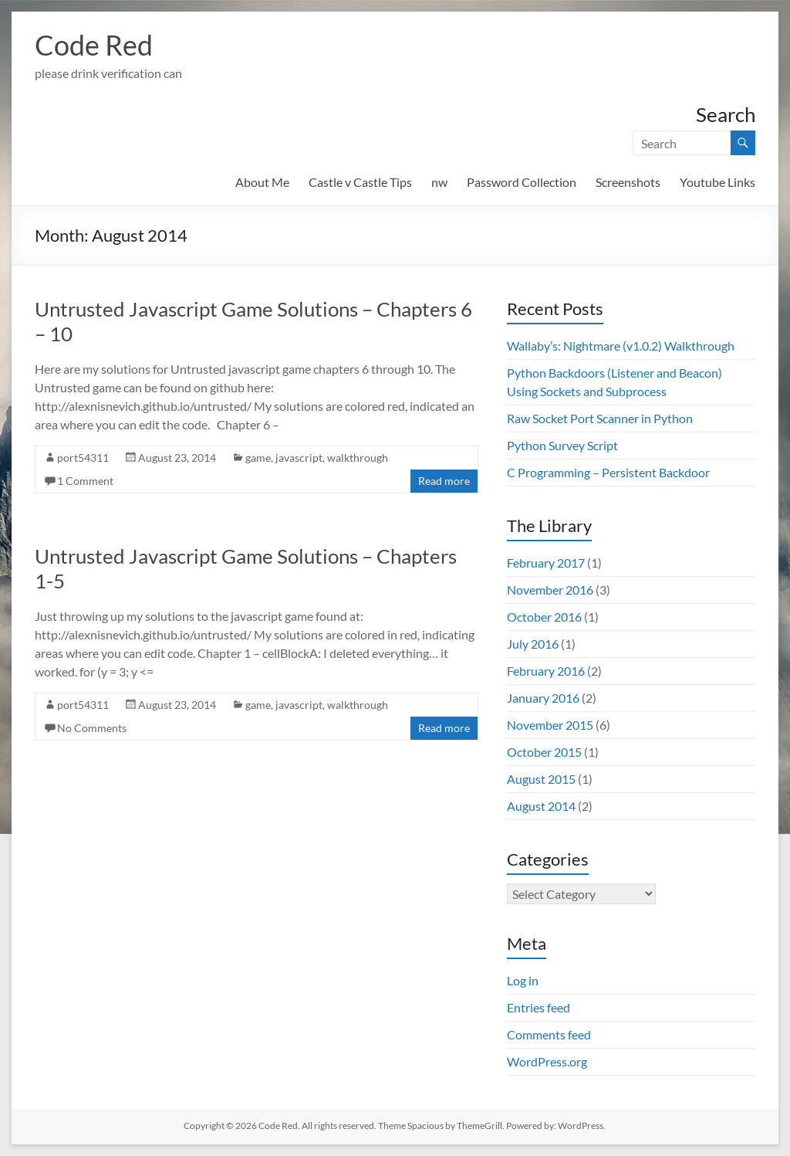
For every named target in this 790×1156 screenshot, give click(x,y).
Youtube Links (717, 182)
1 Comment (85, 480)
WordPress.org (547, 1061)
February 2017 (546, 562)
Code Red (94, 45)
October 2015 (544, 751)
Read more (444, 480)
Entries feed (538, 1007)
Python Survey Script (562, 445)
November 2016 (550, 589)
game (258, 457)
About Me (262, 182)
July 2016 (533, 643)
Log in (522, 980)
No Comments (92, 727)
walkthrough (357, 457)
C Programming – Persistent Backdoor (608, 472)
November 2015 (550, 724)
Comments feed (549, 1034)
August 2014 (541, 805)
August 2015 (541, 778)
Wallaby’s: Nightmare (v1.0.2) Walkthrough (620, 345)
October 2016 (544, 616)
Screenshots (628, 182)
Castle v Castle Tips (360, 182)
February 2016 (546, 670)
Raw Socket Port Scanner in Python (600, 418)
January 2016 (543, 697)
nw (439, 182)
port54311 (83, 457)
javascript (298, 457)
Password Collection (521, 182)
